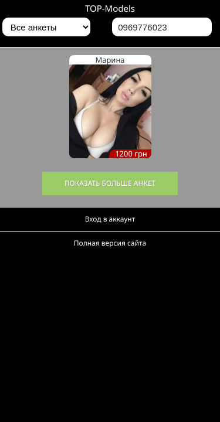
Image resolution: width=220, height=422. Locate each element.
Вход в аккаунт (110, 219)
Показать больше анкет (110, 183)
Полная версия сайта (110, 243)
